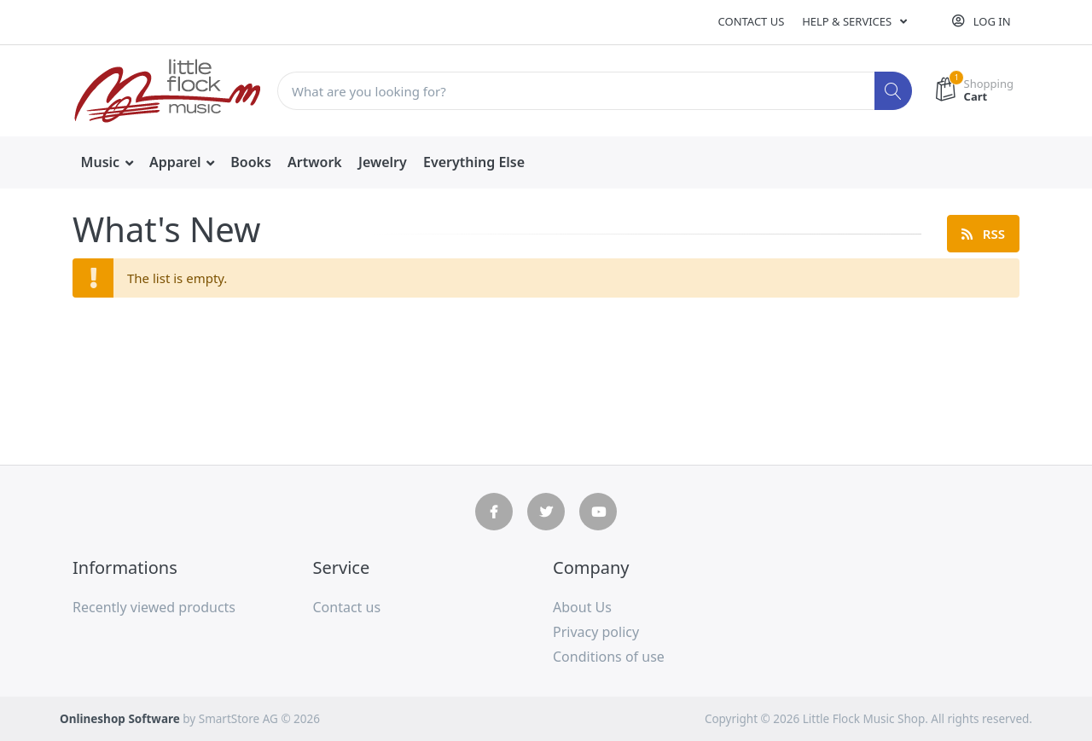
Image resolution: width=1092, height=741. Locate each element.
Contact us (751, 21)
